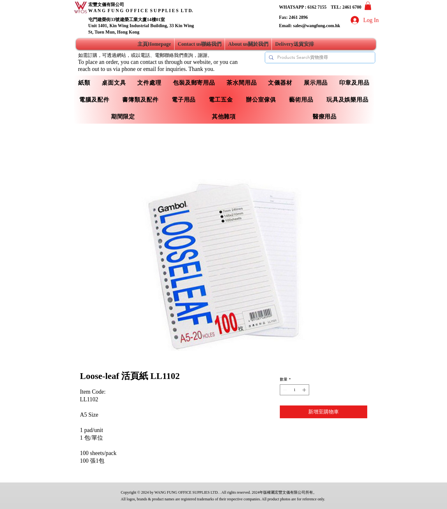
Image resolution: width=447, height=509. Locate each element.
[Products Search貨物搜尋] (319, 57)
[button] (367, 6)
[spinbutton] (294, 390)
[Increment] (304, 390)
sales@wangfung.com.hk (316, 25)
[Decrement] (284, 390)
